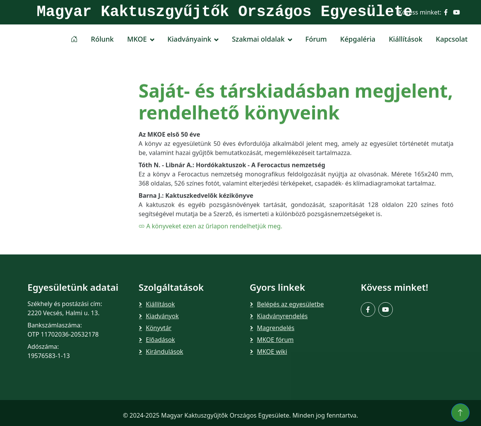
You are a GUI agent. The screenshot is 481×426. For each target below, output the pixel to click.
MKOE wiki (272, 351)
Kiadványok (162, 316)
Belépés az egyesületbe (290, 304)
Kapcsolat (452, 39)
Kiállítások (405, 39)
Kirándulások (164, 351)
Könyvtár (158, 328)
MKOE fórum (275, 339)
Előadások (160, 339)
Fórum (316, 39)
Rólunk (102, 39)
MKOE (137, 39)
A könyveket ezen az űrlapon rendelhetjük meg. (210, 249)
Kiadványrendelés (282, 316)
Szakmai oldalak (258, 39)
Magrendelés (275, 328)
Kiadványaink (189, 39)
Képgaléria (357, 39)
